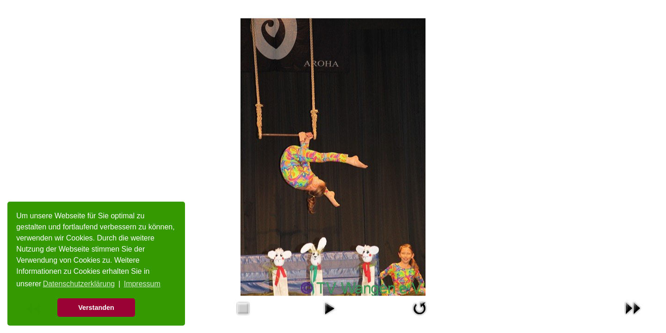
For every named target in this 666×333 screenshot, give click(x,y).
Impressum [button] (142, 284)
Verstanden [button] (96, 307)
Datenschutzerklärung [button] (79, 284)
